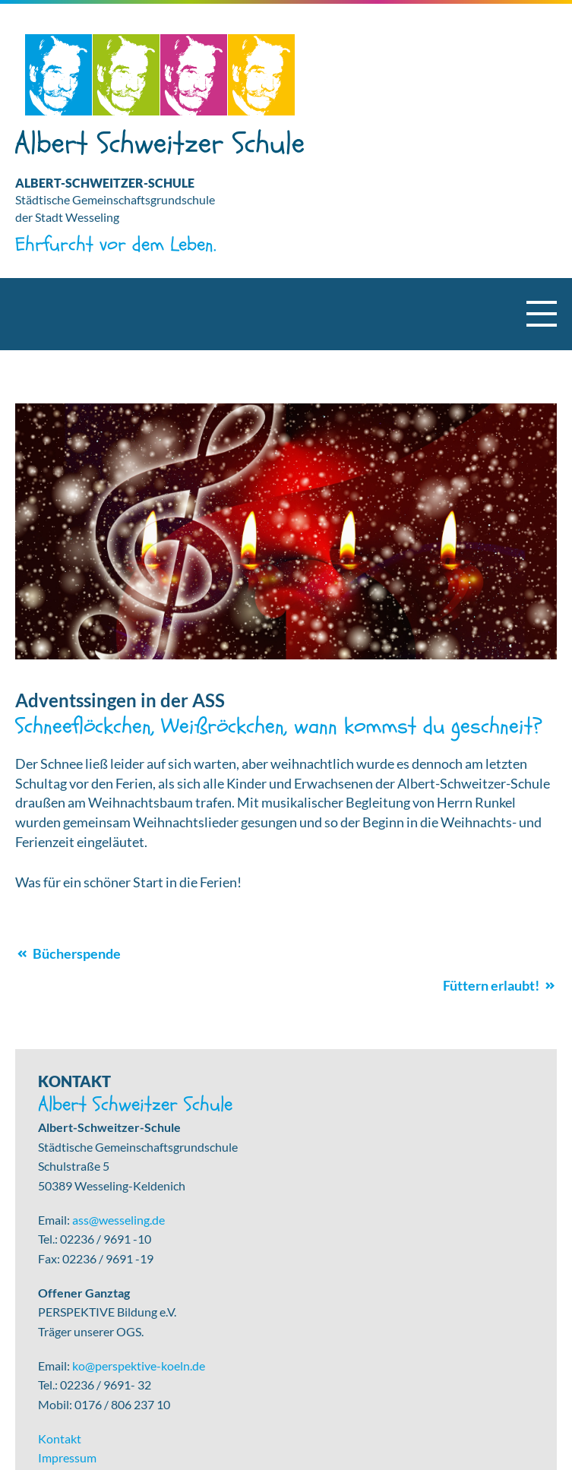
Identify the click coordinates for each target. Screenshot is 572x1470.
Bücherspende (77, 954)
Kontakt (59, 1438)
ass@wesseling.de (118, 1219)
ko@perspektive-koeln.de (138, 1365)
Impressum (67, 1457)
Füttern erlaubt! (491, 986)
